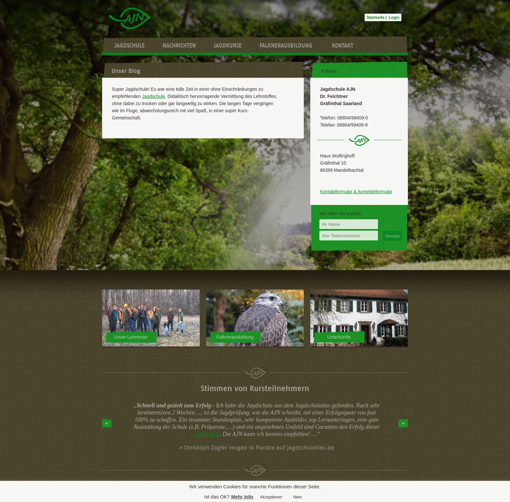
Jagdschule (129, 45)
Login (394, 17)
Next (403, 423)
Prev (107, 423)
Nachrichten (179, 45)
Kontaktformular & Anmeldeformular (356, 191)
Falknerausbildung (286, 45)
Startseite (375, 17)
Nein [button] (297, 497)
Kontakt (342, 45)
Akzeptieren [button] (271, 497)
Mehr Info (242, 496)
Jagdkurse (228, 45)
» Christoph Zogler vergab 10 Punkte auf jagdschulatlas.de (256, 447)
